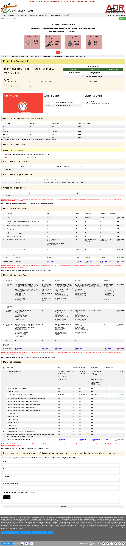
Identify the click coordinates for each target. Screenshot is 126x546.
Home (3, 15)
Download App (84, 543)
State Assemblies (21, 15)
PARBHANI (29, 56)
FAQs (50, 532)
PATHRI (37, 56)
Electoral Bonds (55, 15)
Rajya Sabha (33, 15)
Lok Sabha (11, 15)
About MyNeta (120, 15)
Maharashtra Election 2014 (16, 56)
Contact (34, 532)
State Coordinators (25, 532)
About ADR (110, 15)
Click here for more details (93, 76)
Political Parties (43, 15)
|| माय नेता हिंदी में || (67, 15)
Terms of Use (43, 532)
